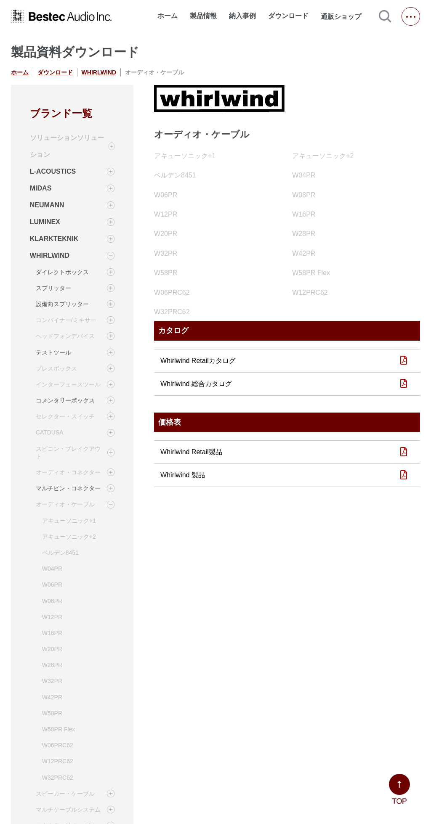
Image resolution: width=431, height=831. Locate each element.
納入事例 (242, 15)
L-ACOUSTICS (53, 171)
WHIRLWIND (99, 72)
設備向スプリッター (62, 304)
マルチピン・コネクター (68, 488)
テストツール (53, 352)
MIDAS (41, 188)
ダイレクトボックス (62, 272)
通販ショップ (345, 16)
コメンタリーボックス (65, 400)
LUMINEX (45, 221)
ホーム (167, 15)
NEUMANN (47, 205)
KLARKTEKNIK (54, 238)
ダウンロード (288, 15)
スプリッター (53, 288)
